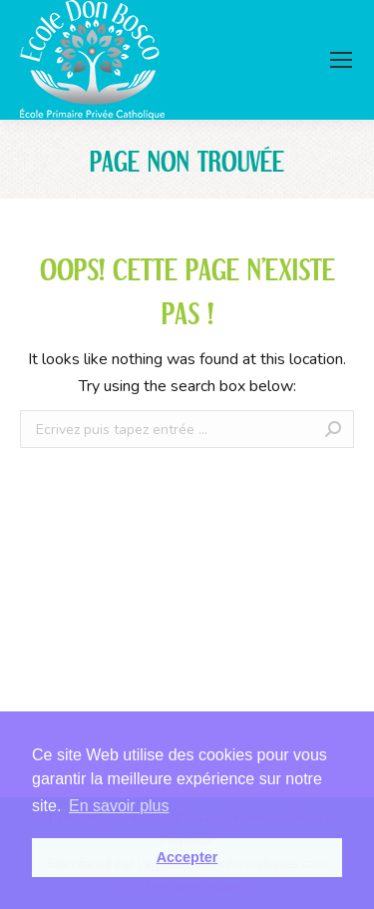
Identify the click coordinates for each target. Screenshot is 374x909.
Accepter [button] (187, 857)
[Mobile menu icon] (341, 60)
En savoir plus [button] (119, 805)
